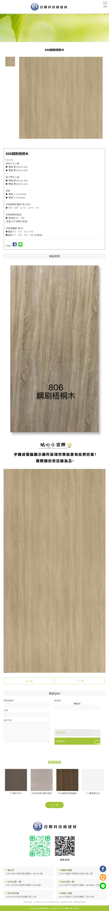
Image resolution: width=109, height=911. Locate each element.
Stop (64, 141)
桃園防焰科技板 (79, 902)
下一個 (80, 681)
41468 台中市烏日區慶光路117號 (21, 896)
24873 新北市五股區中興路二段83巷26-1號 (79, 884)
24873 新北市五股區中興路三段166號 (23, 884)
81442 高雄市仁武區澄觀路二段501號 (76, 896)
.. (63, 908)
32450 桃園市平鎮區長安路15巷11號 (76, 873)
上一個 (29, 681)
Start (62, 141)
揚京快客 (44, 908)
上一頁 (54, 805)
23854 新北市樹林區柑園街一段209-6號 (24, 873)
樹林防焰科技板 (53, 902)
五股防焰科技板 (66, 902)
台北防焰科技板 (39, 902)
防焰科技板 (28, 902)
